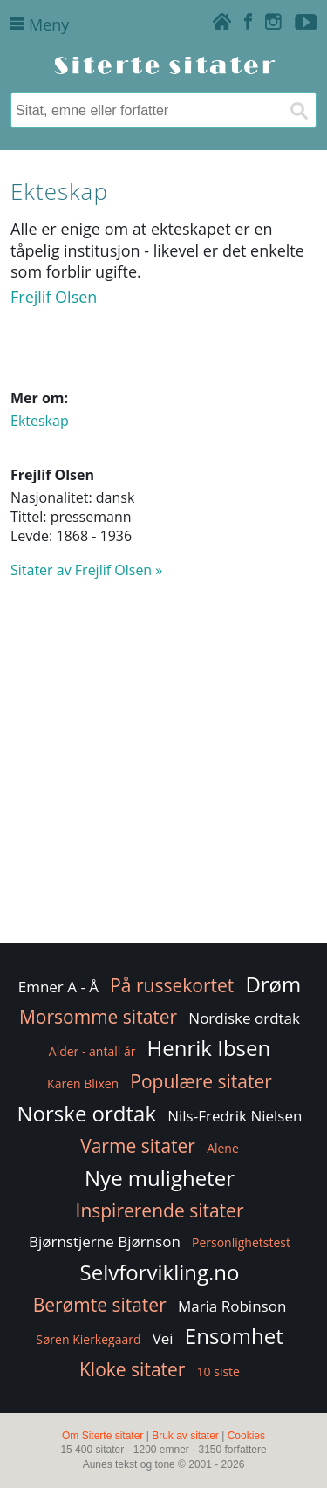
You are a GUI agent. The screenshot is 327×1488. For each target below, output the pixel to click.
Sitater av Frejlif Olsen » (86, 569)
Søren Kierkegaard (88, 1339)
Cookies (246, 1436)
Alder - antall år (92, 1051)
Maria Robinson (232, 1306)
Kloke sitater (132, 1369)
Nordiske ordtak (244, 1018)
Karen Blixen (83, 1083)
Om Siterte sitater (102, 1436)
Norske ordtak (87, 1113)
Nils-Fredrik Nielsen (234, 1116)
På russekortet (172, 985)
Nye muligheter (160, 1177)
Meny (39, 24)
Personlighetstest (241, 1242)
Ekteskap (39, 420)
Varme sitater (137, 1146)
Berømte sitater (100, 1305)
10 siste (218, 1371)
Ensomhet (234, 1335)
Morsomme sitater (98, 1017)
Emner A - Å (58, 987)
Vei (163, 1338)
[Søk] (298, 110)
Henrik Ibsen (209, 1047)
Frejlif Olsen (53, 296)
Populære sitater (201, 1081)
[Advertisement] (163, 769)
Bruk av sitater (185, 1436)
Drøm (273, 984)
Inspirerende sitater (160, 1210)
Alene (223, 1148)
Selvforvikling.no (160, 1272)
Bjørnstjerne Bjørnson (105, 1241)
